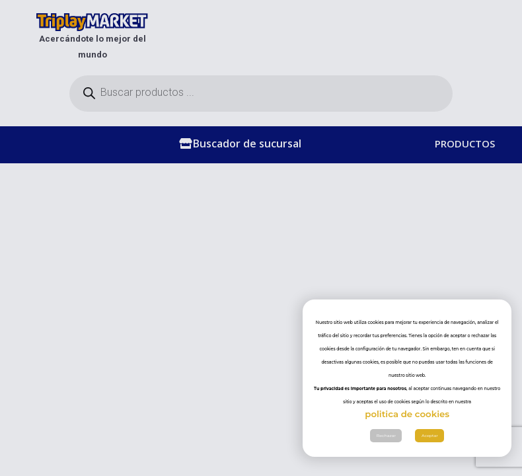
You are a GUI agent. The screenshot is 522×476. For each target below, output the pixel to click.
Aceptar (430, 435)
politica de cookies (407, 414)
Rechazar (386, 435)
